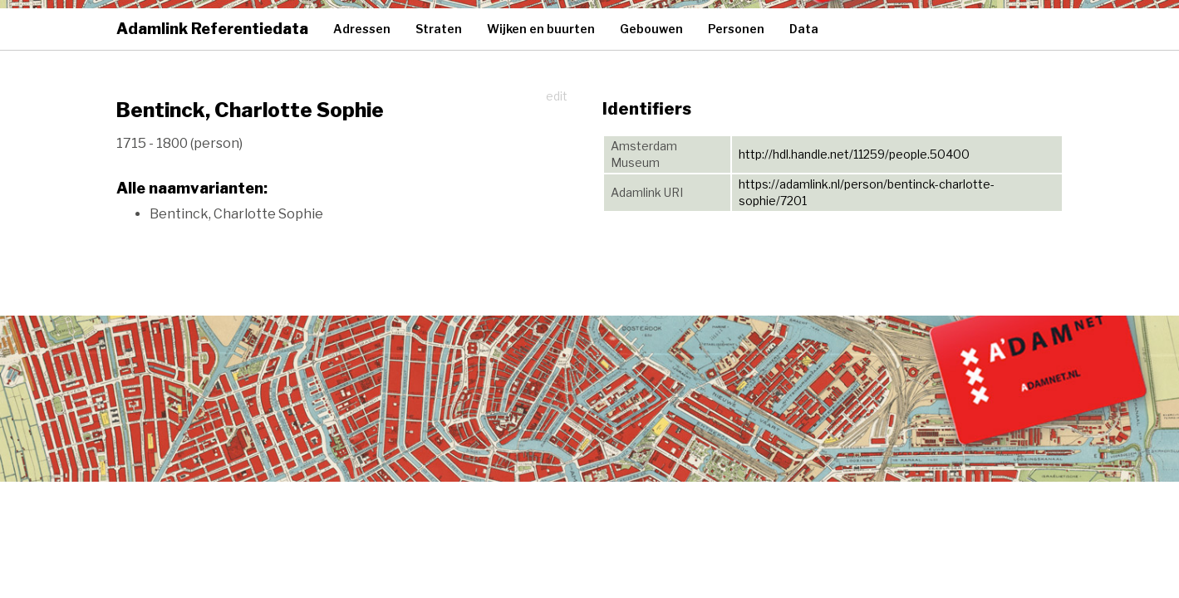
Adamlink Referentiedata (212, 28)
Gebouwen (651, 29)
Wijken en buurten (541, 29)
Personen (736, 29)
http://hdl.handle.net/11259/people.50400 (854, 154)
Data (803, 29)
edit (556, 96)
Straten (438, 29)
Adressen (362, 29)
